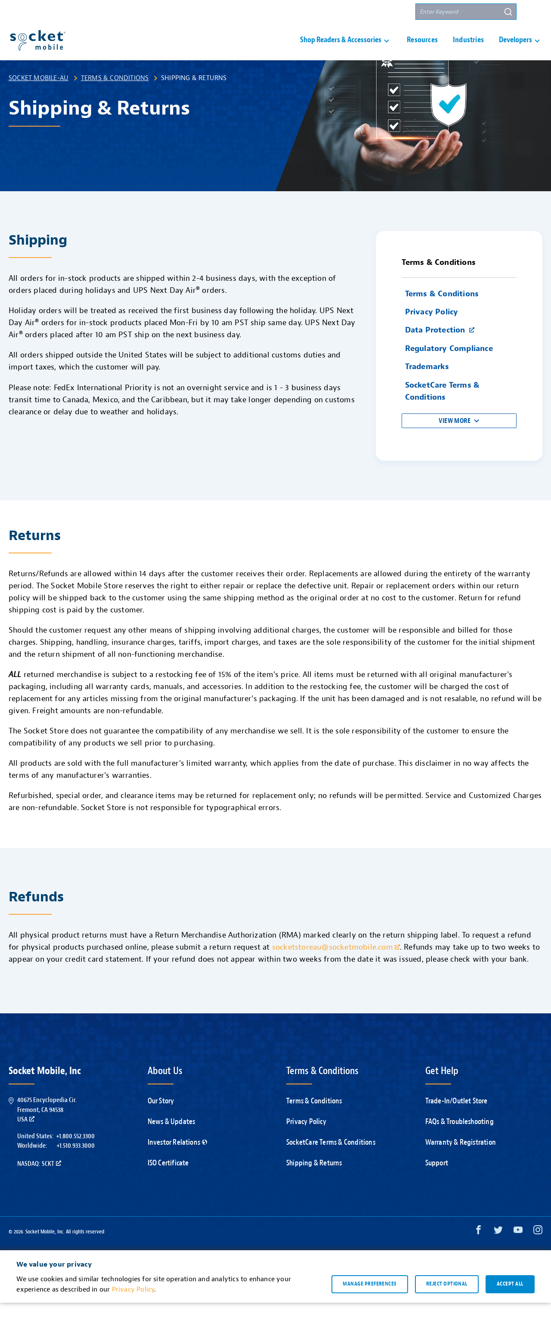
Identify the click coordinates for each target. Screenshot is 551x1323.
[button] (534, 11)
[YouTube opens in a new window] (518, 1252)
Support (308, 12)
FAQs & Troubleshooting (459, 1142)
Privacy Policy (306, 1142)
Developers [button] (515, 50)
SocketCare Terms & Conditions (330, 1163)
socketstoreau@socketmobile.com (336, 967)
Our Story (161, 1121)
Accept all (510, 1304)
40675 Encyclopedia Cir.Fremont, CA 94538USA (47, 1130)
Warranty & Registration (460, 1163)
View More (455, 441)
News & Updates (171, 1142)
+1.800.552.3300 (75, 1156)
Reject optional (446, 1304)
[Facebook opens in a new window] (478, 1252)
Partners (393, 12)
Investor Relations (177, 1163)
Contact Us (350, 12)
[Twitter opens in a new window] (498, 1252)
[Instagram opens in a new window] (537, 1252)
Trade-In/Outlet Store (456, 1121)
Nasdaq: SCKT (39, 1184)
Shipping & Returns (314, 1183)
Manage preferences (369, 1304)
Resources (422, 50)
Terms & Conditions (115, 98)
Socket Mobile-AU (38, 98)
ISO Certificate (168, 1183)
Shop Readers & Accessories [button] (340, 50)
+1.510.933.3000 (75, 1166)
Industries (468, 50)
